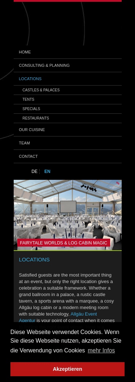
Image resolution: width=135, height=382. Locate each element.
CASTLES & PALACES (41, 90)
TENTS (29, 99)
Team (24, 143)
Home (25, 52)
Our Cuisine (32, 129)
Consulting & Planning (44, 65)
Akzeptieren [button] (67, 369)
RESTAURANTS (36, 118)
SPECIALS (31, 109)
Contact (28, 156)
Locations (30, 79)
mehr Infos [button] (101, 350)
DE (35, 171)
